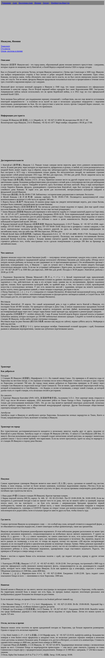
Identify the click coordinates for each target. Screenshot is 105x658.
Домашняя (6, 3)
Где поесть (5, 48)
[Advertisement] (52, 23)
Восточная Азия (26, 3)
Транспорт (5, 46)
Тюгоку (46, 3)
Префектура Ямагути (60, 3)
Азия (15, 3)
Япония (37, 3)
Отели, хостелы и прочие (12, 51)
